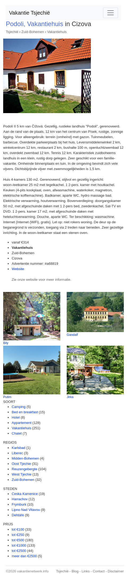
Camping (19, 407)
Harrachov (20, 499)
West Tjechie (22, 474)
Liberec (17, 453)
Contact (99, 571)
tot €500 (18, 540)
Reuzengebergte (24, 469)
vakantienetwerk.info (33, 571)
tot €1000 (19, 545)
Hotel (16, 417)
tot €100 (18, 529)
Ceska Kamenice (25, 494)
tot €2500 (19, 551)
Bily (5, 343)
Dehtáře (18, 515)
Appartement (21, 423)
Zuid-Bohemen (33, 32)
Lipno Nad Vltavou (26, 510)
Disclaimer (116, 571)
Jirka (70, 397)
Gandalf (72, 335)
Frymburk (19, 504)
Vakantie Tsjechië (29, 13)
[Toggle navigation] (110, 12)
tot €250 (18, 535)
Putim (7, 397)
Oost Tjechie (21, 464)
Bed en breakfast (25, 412)
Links (86, 571)
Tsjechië (12, 32)
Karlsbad (18, 448)
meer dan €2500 (24, 556)
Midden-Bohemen (25, 458)
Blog (74, 571)
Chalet (17, 433)
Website (18, 269)
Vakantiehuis (56, 32)
